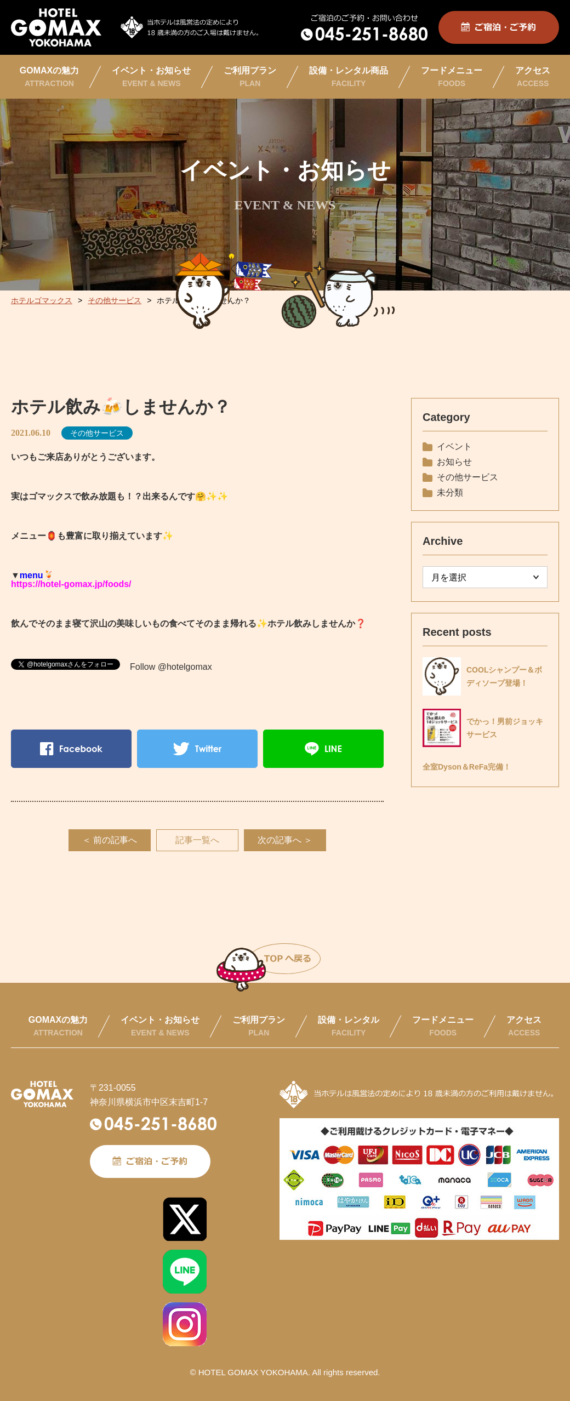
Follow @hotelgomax (171, 666)
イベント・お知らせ (151, 76)
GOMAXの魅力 (49, 76)
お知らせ (454, 461)
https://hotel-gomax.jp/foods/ (71, 584)
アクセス (532, 76)
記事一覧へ (197, 840)
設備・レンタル (348, 1026)
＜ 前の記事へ (109, 840)
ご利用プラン (250, 76)
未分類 (450, 492)
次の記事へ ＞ (285, 840)
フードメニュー (451, 76)
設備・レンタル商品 (348, 76)
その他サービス (97, 433)
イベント (454, 446)
